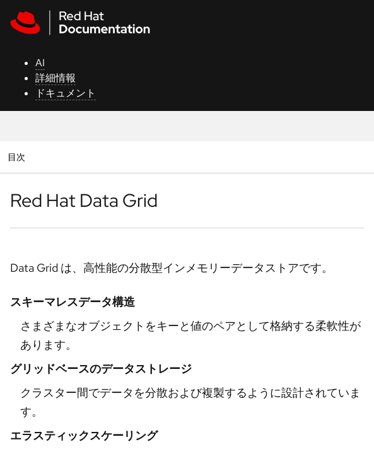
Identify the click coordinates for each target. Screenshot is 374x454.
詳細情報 (55, 77)
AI (40, 62)
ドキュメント (65, 93)
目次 (18, 157)
